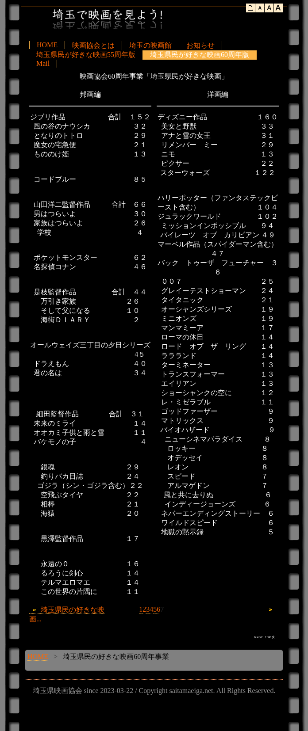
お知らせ (200, 45)
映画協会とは (93, 45)
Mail (43, 63)
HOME (47, 45)
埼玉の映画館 (150, 45)
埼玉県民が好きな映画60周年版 (199, 54)
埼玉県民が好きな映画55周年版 (85, 54)
